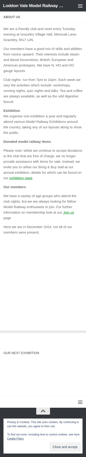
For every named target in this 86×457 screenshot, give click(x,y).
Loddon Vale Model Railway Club (34, 5)
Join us (68, 212)
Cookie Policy (15, 438)
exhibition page (21, 178)
